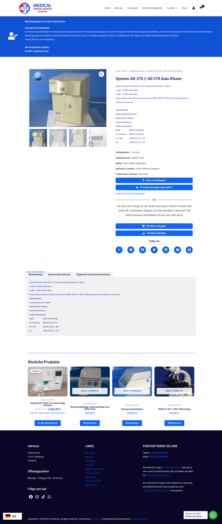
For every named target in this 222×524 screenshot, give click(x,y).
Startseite (90, 453)
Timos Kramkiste (139, 519)
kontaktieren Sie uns (171, 467)
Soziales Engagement (152, 8)
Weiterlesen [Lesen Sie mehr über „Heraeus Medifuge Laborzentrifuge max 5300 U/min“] (90, 423)
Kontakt (172, 8)
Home (107, 8)
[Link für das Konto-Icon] (193, 8)
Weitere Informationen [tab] (59, 274)
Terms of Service (93, 481)
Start (118, 71)
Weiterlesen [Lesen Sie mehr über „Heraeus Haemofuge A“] (132, 423)
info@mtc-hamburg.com (157, 475)
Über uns (119, 8)
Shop (184, 8)
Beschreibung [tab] (35, 274)
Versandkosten (57, 413)
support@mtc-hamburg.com (156, 490)
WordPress (96, 519)
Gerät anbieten (92, 473)
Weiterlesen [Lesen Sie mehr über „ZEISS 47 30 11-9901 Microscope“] (174, 423)
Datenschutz (91, 485)
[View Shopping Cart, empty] (201, 8)
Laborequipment (137, 71)
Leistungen (132, 8)
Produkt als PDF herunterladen (130, 193)
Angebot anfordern (94, 469)
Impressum (90, 477)
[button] (176, 8)
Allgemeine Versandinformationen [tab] (93, 274)
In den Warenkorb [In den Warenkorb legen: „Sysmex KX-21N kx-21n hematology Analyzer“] (48, 423)
